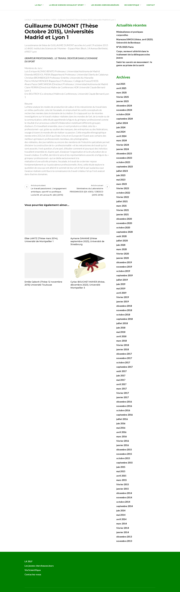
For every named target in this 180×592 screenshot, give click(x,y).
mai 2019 (120, 288)
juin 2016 (120, 423)
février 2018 (122, 345)
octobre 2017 (123, 362)
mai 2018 (120, 332)
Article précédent (45, 190)
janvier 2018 (122, 349)
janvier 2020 (122, 258)
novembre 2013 (124, 541)
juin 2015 (120, 467)
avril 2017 (121, 384)
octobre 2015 (123, 458)
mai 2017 (120, 380)
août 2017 (121, 371)
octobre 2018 (123, 314)
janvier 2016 (122, 445)
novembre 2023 (124, 158)
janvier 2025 (122, 101)
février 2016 (122, 441)
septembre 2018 (124, 319)
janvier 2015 (122, 489)
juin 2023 (120, 175)
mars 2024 (121, 140)
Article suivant (89, 190)
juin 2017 (120, 375)
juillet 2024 (122, 123)
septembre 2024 (124, 118)
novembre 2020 (124, 223)
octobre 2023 (123, 162)
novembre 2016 (124, 406)
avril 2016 (121, 432)
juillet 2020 (122, 240)
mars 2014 (121, 523)
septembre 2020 (124, 232)
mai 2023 (120, 179)
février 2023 (122, 188)
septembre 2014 (124, 506)
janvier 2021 (122, 214)
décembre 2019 (124, 262)
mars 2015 (121, 480)
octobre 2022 (123, 192)
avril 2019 (121, 293)
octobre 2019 (123, 271)
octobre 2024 (123, 114)
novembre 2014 (124, 497)
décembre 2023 (124, 153)
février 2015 (122, 484)
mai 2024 (120, 131)
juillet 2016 (122, 419)
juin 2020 (120, 245)
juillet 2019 (122, 280)
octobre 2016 (123, 410)
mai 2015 (120, 471)
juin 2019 (120, 284)
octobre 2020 (123, 227)
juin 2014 (120, 510)
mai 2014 (120, 515)
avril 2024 (121, 136)
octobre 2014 (123, 502)
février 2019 (122, 297)
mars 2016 (121, 436)
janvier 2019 (122, 301)
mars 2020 (121, 249)
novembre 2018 (124, 310)
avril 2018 (121, 336)
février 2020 (122, 253)
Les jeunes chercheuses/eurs (105, 5)
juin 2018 (120, 327)
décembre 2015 (124, 449)
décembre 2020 (124, 219)
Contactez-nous (33, 574)
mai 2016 (120, 428)
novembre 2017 (124, 358)
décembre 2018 (124, 306)
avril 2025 (121, 88)
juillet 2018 (122, 323)
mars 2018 (121, 340)
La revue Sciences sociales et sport (66, 5)
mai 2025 (120, 84)
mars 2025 (121, 92)
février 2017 (122, 393)
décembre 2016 (124, 401)
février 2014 (122, 528)
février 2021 (122, 210)
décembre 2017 (124, 354)
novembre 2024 (124, 110)
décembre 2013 (124, 536)
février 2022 (122, 197)
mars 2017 (121, 388)
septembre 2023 (124, 166)
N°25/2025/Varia (125, 47)
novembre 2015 (124, 454)
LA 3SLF (38, 5)
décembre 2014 (124, 493)
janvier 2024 (122, 149)
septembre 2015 (124, 462)
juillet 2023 (122, 171)
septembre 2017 (124, 367)
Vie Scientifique (131, 5)
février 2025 (122, 97)
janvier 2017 (122, 397)
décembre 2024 (124, 105)
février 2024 (122, 145)
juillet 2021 (122, 201)
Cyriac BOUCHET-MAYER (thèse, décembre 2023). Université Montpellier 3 (87, 285)
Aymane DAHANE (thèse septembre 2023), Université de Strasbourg (87, 241)
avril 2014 (121, 519)
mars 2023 (121, 184)
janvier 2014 (122, 532)
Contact (150, 5)
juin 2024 (120, 127)
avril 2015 (121, 475)
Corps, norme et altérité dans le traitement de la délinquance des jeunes (133, 54)
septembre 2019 (124, 275)
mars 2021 (121, 206)
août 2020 (121, 236)
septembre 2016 (124, 414)
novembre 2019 (124, 266)
